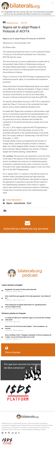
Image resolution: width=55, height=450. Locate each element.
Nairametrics (17, 200)
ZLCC (29, 203)
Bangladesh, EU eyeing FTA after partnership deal (20, 289)
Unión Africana (19, 203)
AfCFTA (24, 23)
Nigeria (9, 203)
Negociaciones (12, 23)
